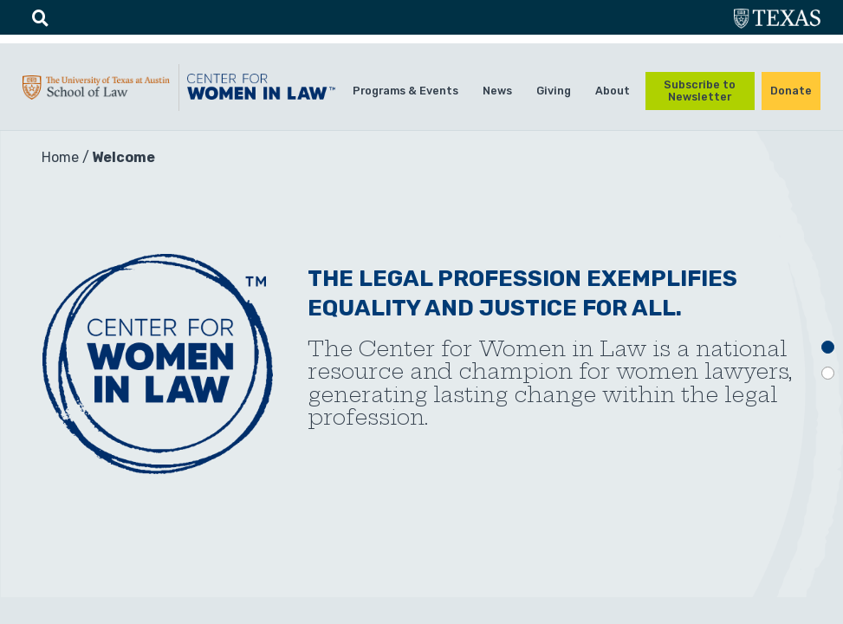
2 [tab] (827, 373)
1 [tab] (827, 347)
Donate (791, 90)
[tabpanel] (421, 364)
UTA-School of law (96, 92)
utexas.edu (777, 20)
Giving (553, 90)
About (612, 90)
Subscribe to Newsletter (700, 90)
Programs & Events (405, 90)
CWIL (260, 92)
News (497, 90)
